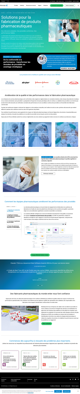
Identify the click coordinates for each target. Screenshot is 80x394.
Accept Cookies (67, 391)
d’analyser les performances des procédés (41, 215)
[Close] (78, 391)
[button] (78, 5)
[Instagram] (78, 379)
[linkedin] (70, 379)
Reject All (58, 391)
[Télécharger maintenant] (48, 173)
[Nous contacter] (46, 323)
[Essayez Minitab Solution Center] (40, 255)
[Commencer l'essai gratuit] (56, 5)
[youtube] (75, 379)
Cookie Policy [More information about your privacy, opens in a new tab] (30, 392)
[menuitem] (16, 5)
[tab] (13, 210)
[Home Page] (5, 5)
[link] (10, 360)
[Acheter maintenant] (69, 5)
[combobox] (5, 1)
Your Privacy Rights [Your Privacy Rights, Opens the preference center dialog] (49, 391)
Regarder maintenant (68, 68)
